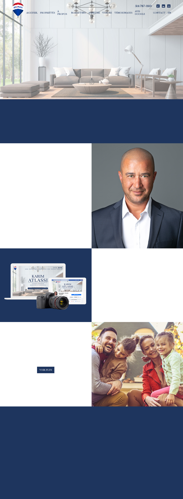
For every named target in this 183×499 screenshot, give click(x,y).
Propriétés (47, 12)
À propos (62, 12)
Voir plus (45, 370)
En (169, 12)
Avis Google (140, 12)
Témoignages (123, 12)
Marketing (78, 12)
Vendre (107, 12)
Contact (159, 12)
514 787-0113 (143, 6)
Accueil (32, 12)
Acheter (94, 12)
